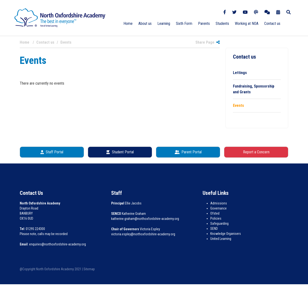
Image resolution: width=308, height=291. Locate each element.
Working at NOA (246, 23)
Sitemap (89, 269)
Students (222, 23)
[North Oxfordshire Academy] (59, 17)
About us (145, 23)
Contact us (272, 23)
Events (238, 105)
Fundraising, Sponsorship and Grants (253, 89)
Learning (163, 23)
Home (128, 23)
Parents (204, 23)
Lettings (240, 72)
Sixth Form (184, 23)
